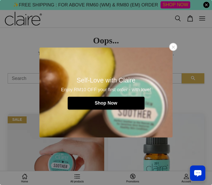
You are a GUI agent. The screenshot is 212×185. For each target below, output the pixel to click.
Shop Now (106, 103)
